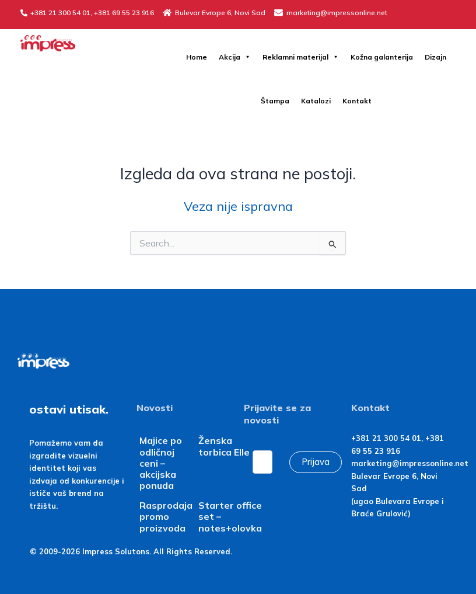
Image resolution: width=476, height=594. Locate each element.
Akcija (235, 57)
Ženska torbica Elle (224, 446)
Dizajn (435, 57)
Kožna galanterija (382, 57)
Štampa (275, 100)
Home (196, 57)
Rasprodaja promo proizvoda (165, 516)
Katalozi (316, 100)
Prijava (316, 461)
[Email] (262, 462)
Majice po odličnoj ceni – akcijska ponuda (160, 463)
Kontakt (357, 100)
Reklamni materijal (300, 57)
